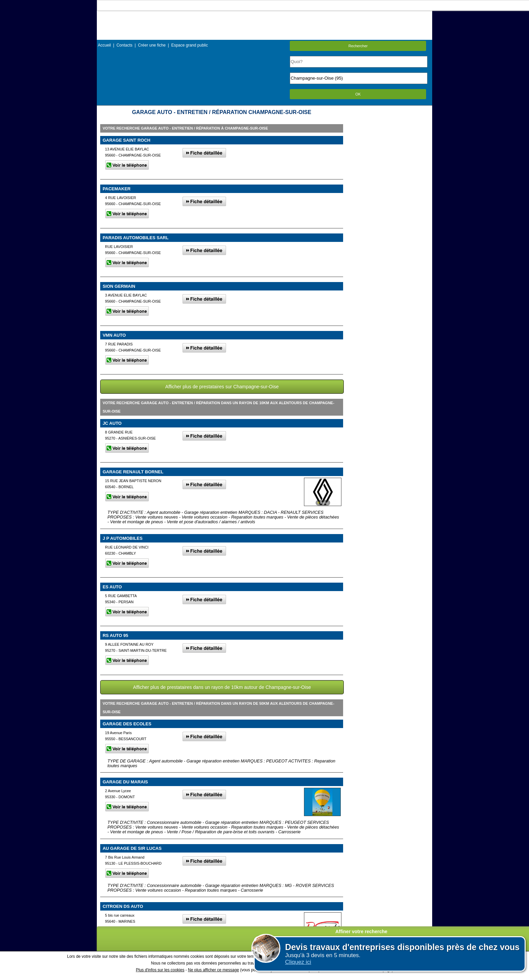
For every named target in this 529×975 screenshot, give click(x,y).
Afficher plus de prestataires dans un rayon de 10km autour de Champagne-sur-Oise (222, 687)
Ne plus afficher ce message (213, 970)
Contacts (124, 45)
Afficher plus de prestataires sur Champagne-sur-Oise (222, 386)
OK (358, 94)
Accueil (104, 45)
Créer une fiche (152, 45)
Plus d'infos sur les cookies (160, 970)
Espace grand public (189, 45)
